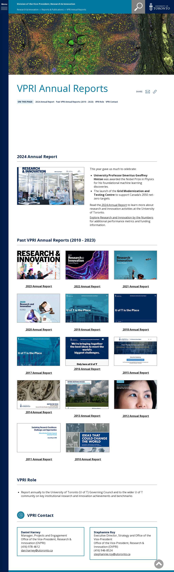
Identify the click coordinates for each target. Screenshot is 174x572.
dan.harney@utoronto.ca (37, 514)
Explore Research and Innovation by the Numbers (121, 181)
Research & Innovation (28, 9)
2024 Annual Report (44, 101)
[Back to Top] (159, 563)
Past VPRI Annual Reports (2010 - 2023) (74, 101)
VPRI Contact (112, 101)
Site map (121, 545)
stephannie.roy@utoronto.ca (112, 518)
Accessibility (140, 545)
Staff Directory (100, 545)
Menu (4, 4)
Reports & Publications (53, 9)
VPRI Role (99, 101)
